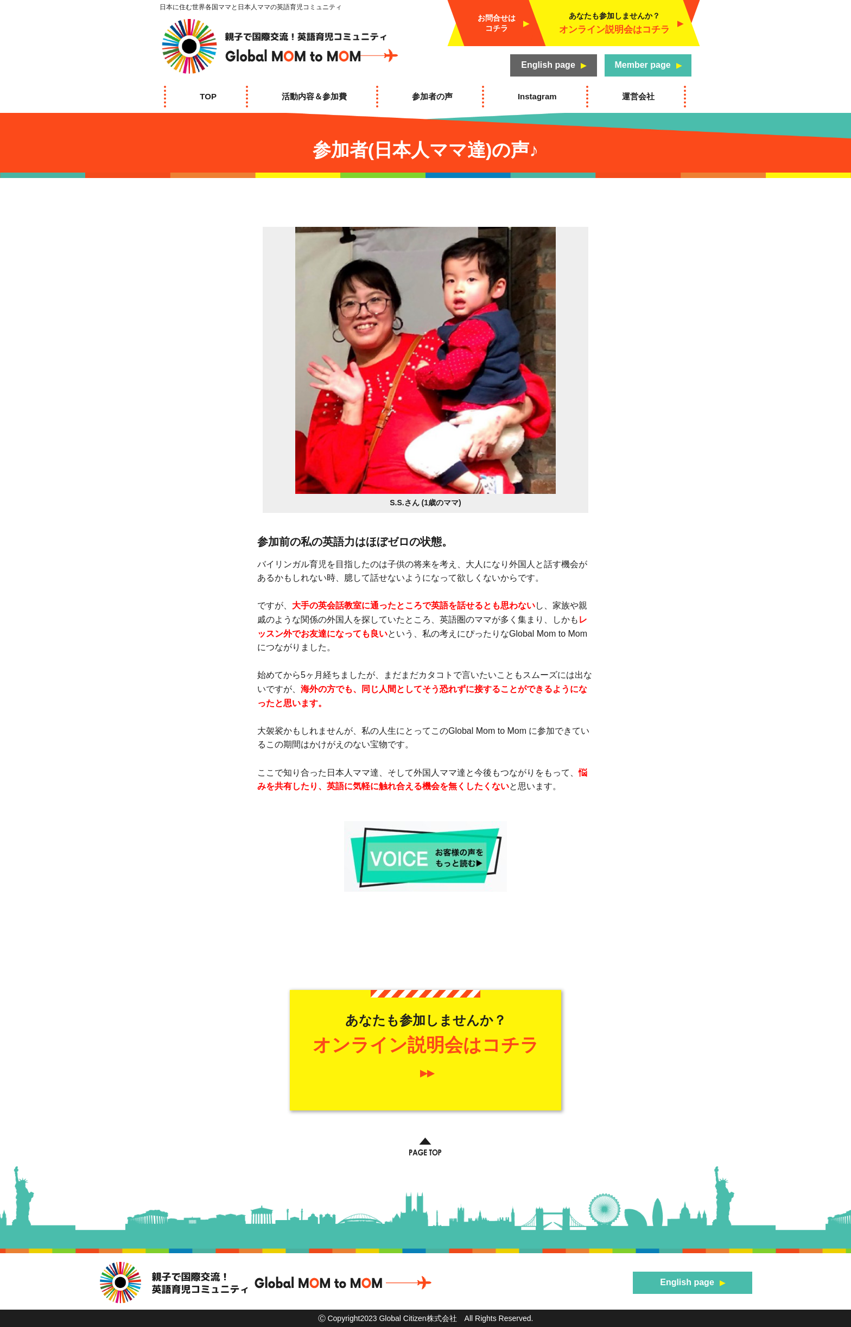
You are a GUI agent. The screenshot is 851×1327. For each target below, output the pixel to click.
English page (548, 64)
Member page (642, 64)
